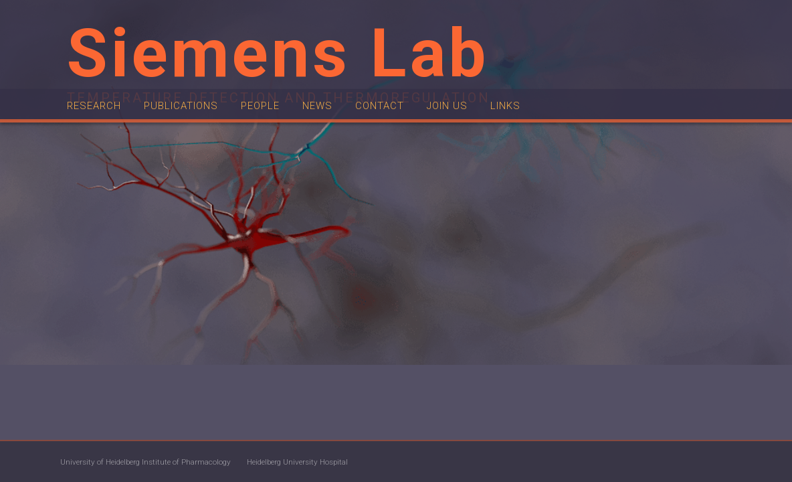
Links (557, 137)
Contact (417, 137)
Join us (492, 137)
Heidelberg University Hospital (371, 462)
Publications (196, 137)
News (349, 137)
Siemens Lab (278, 53)
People (285, 137)
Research (98, 137)
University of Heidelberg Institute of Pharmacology (173, 462)
